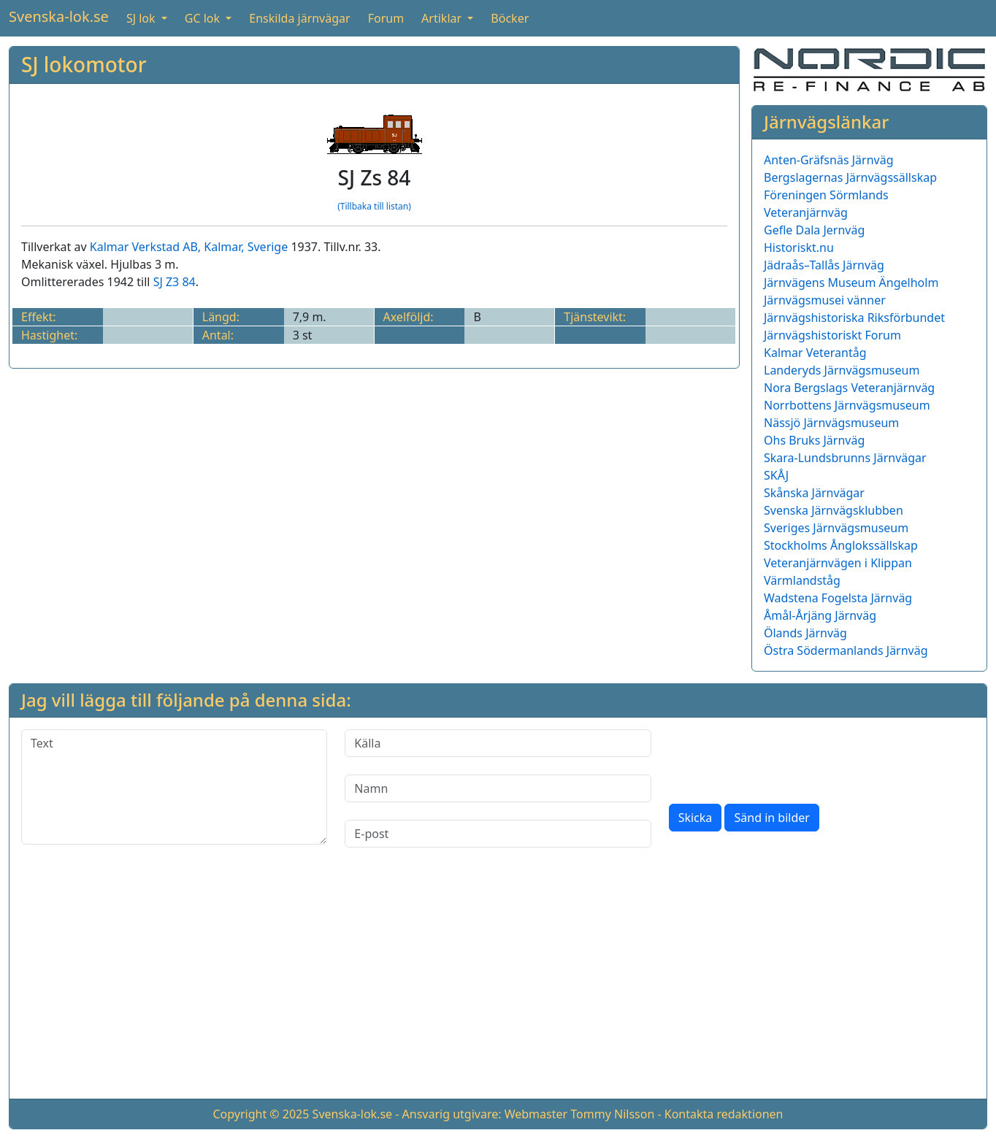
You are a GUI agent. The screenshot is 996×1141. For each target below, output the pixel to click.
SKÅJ (776, 475)
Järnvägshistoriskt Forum (832, 335)
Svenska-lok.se (59, 16)
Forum (386, 18)
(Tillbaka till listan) (374, 206)
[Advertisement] (498, 985)
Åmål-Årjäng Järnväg (820, 615)
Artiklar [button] (442, 18)
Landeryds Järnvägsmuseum (841, 370)
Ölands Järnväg (805, 633)
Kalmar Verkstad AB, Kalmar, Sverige (189, 247)
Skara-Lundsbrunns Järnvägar (845, 458)
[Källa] (498, 743)
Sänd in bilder (771, 818)
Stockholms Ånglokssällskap (841, 545)
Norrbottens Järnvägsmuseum (847, 405)
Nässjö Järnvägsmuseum (831, 423)
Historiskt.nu (799, 247)
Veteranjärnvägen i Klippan (838, 563)
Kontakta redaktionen (724, 1114)
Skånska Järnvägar (814, 493)
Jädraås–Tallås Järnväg (824, 265)
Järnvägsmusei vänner (825, 300)
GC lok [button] (204, 18)
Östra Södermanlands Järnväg (846, 650)
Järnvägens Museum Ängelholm (851, 282)
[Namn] (498, 788)
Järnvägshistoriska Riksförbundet (854, 318)
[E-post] (498, 834)
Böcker (510, 18)
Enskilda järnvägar (299, 18)
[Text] (174, 787)
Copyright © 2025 (260, 1114)
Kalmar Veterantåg (815, 353)
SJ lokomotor (84, 64)
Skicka (695, 818)
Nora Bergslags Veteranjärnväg (849, 388)
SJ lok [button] (142, 18)
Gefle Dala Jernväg (814, 230)
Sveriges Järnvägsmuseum (836, 528)
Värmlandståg (802, 580)
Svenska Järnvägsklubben (833, 510)
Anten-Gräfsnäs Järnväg (829, 160)
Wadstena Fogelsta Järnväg (838, 598)
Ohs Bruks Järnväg (814, 440)
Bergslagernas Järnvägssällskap (850, 177)
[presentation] (780, 757)
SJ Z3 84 (174, 282)
